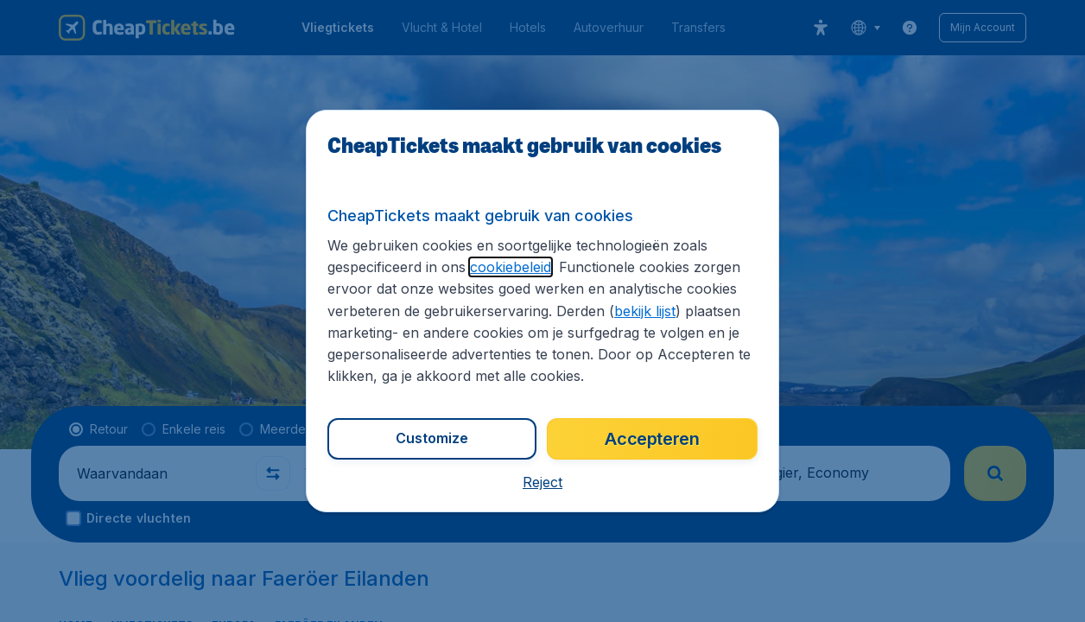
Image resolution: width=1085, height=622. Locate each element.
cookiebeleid (510, 267)
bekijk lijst (645, 311)
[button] (542, 482)
